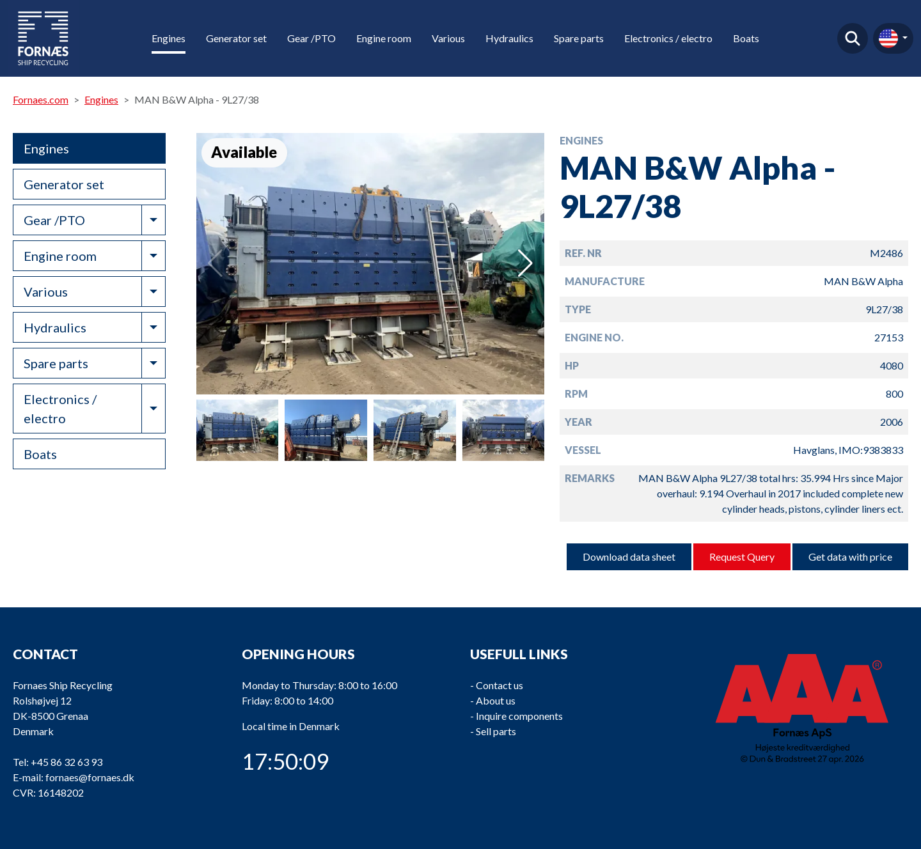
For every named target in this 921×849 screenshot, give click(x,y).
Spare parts (579, 38)
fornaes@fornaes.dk (89, 777)
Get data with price (850, 556)
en (888, 38)
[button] (525, 263)
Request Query (742, 556)
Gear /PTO (311, 38)
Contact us (499, 685)
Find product (852, 38)
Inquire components (519, 716)
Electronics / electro (668, 38)
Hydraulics (509, 38)
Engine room (383, 38)
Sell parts (496, 731)
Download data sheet (629, 556)
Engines (168, 38)
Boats (746, 38)
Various (448, 38)
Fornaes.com (40, 99)
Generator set (236, 38)
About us (496, 700)
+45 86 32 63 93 (66, 762)
